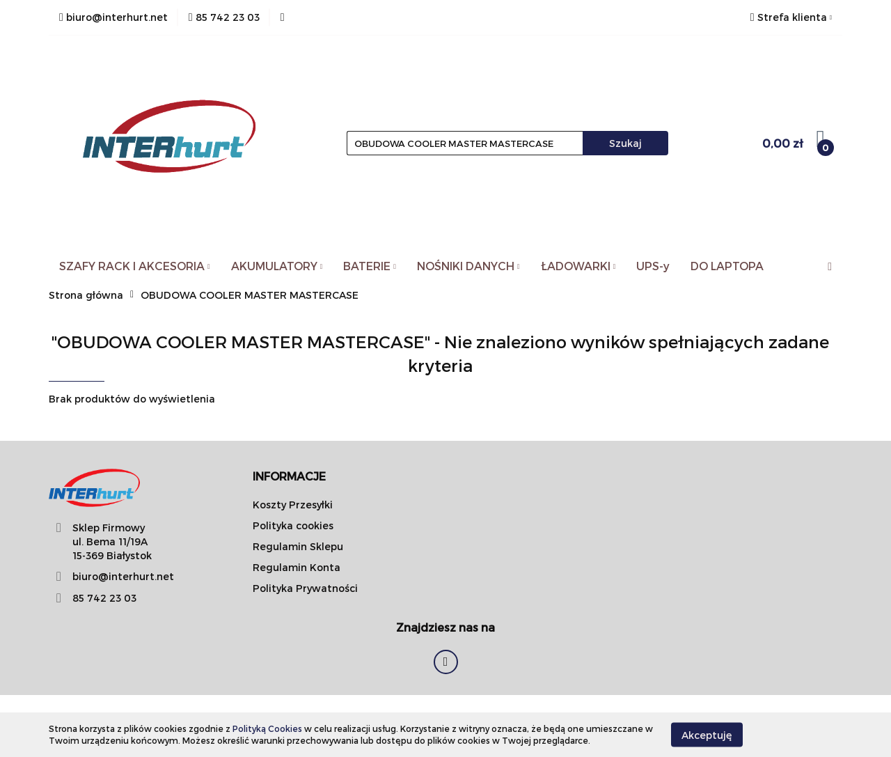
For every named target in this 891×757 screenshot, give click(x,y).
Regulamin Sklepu (298, 546)
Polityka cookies (293, 525)
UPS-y (653, 265)
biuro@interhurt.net (123, 576)
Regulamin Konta (296, 567)
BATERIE (369, 265)
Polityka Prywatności (305, 588)
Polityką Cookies (267, 728)
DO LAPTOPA (727, 265)
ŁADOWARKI (578, 265)
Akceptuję (706, 734)
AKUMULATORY (277, 265)
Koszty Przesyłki (293, 504)
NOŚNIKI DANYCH (468, 265)
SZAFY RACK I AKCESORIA (134, 265)
